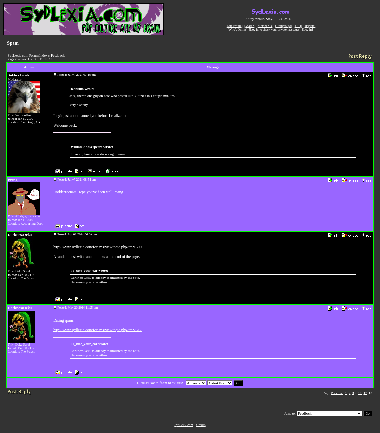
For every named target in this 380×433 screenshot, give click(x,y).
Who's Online (237, 29)
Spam (13, 43)
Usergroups (283, 26)
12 (46, 59)
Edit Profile (234, 26)
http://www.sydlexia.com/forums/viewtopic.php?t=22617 (97, 330)
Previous (20, 59)
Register (310, 26)
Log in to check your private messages (274, 29)
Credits (201, 425)
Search (249, 26)
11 (41, 59)
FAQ (298, 26)
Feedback (58, 55)
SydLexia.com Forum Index (28, 55)
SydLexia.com (183, 425)
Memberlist (265, 26)
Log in (307, 29)
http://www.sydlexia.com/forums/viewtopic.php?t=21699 (97, 247)
